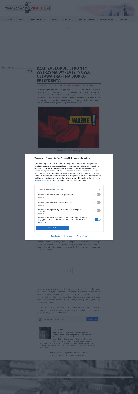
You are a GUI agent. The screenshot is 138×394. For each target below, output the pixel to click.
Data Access (68, 236)
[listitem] (69, 189)
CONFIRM (52, 228)
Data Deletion (56, 236)
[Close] (109, 158)
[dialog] (69, 197)
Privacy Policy (82, 236)
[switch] (98, 194)
